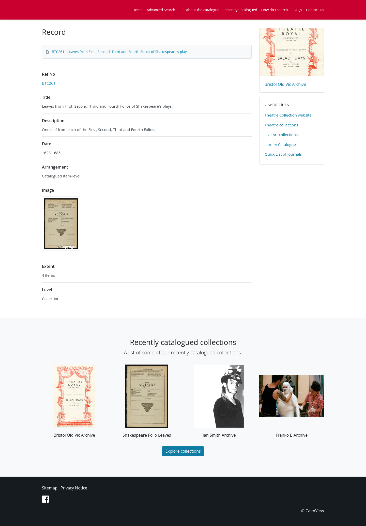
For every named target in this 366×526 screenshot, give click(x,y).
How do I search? (275, 9)
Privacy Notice (73, 488)
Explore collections (183, 451)
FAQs (298, 9)
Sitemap (49, 488)
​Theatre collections (281, 124)
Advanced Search (161, 9)
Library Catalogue (280, 144)
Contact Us (315, 9)
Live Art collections (281, 134)
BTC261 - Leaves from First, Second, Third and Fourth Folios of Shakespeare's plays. (120, 51)
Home (138, 9)
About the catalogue (202, 9)
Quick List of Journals (283, 154)
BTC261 (48, 83)
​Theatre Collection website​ (288, 115)
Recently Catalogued (240, 9)
